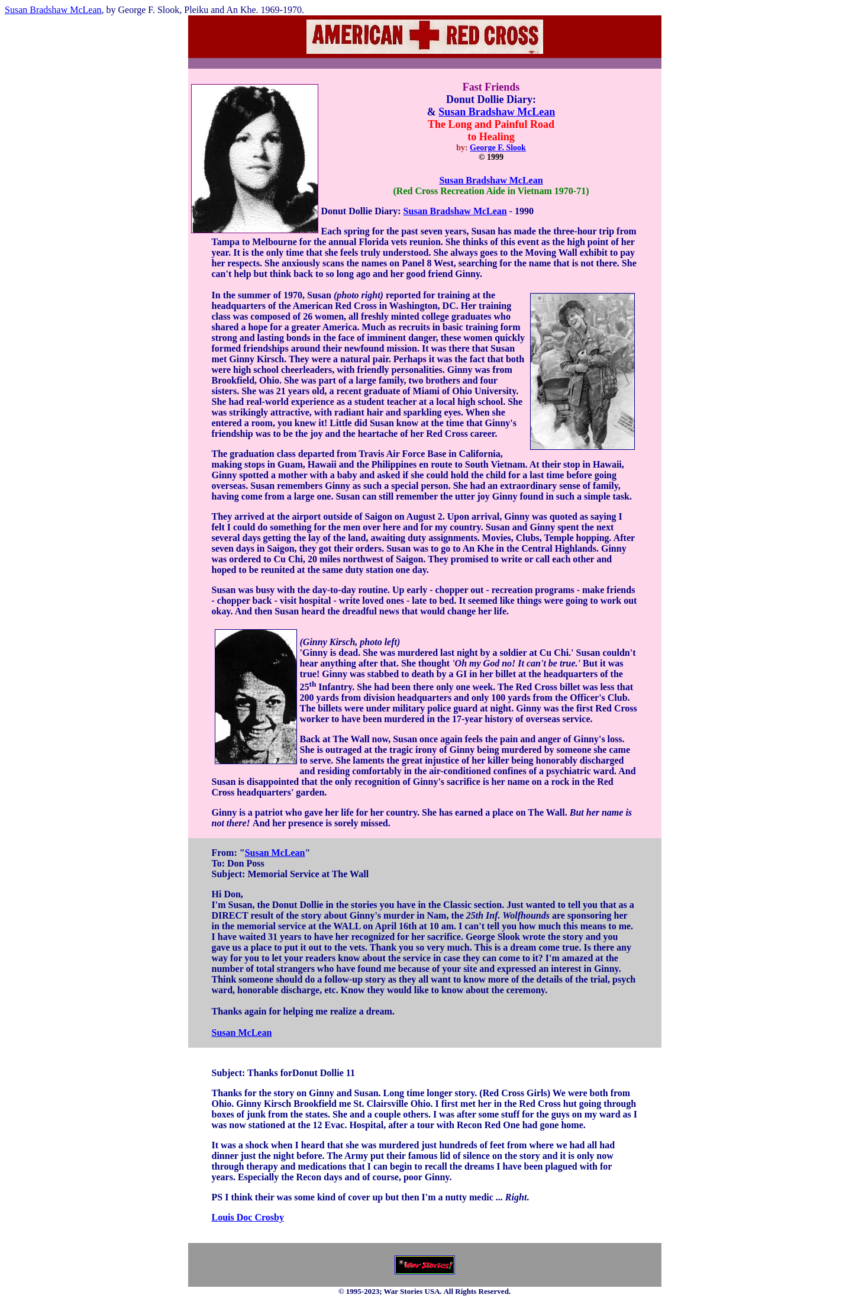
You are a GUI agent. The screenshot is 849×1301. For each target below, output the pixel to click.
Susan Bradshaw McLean (53, 10)
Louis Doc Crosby (248, 1217)
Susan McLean (275, 853)
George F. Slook (498, 147)
